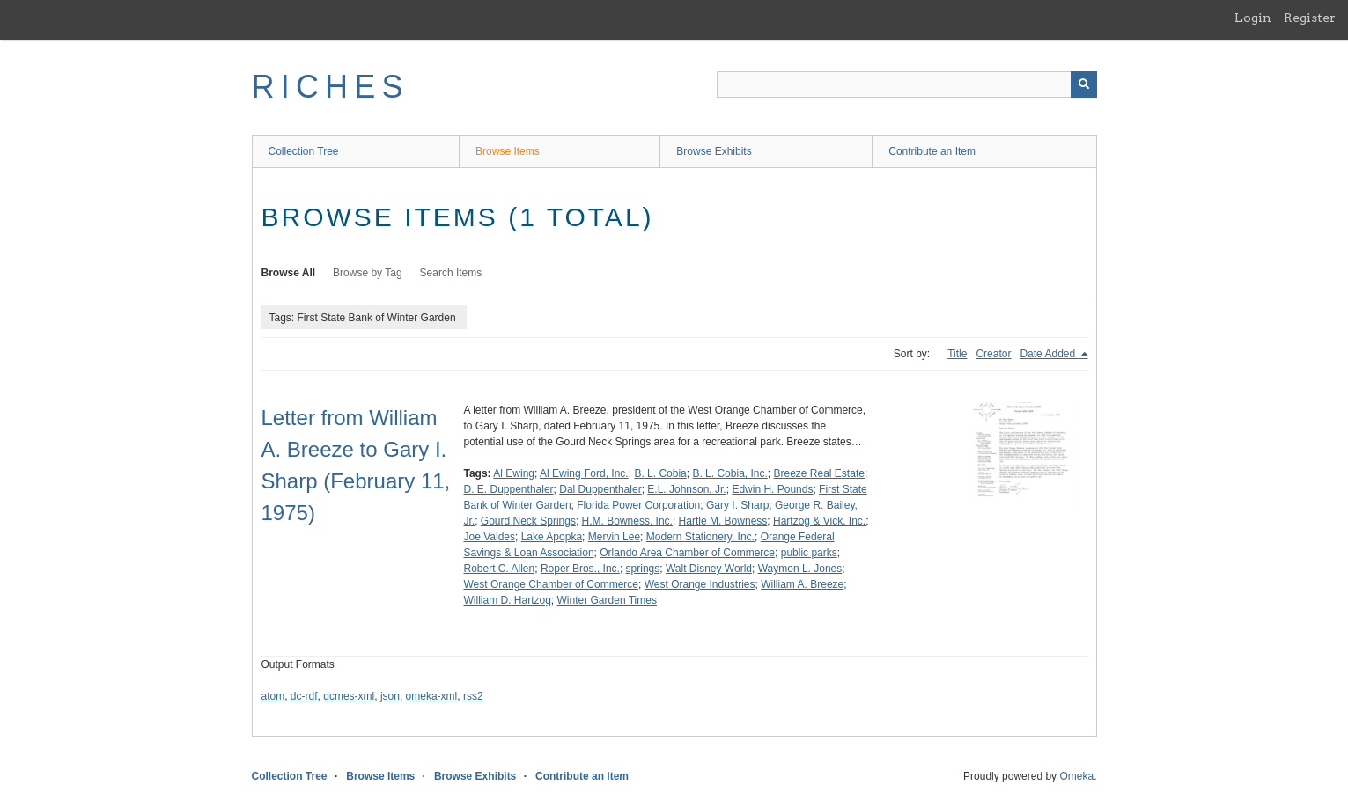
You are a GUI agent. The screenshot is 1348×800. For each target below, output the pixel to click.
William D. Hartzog (507, 600)
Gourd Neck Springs (528, 521)
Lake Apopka (551, 537)
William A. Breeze (802, 584)
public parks (809, 553)
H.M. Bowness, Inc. (627, 521)
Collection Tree (304, 151)
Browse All (288, 273)
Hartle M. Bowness (723, 521)
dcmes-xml (348, 696)
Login (1252, 18)
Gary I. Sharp (737, 505)
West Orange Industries (700, 584)
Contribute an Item (932, 151)
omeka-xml (432, 696)
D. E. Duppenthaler (509, 489)
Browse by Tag (367, 273)
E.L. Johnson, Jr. (686, 489)
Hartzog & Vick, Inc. (819, 521)
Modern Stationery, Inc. (700, 537)
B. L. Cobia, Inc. (729, 473)
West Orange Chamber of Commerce (551, 584)
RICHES (330, 87)
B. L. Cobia (660, 473)
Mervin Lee (614, 537)
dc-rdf (304, 696)
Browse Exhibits (713, 151)
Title (957, 354)
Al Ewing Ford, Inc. (584, 473)
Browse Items (507, 151)
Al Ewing (513, 473)
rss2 (473, 696)
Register (1310, 18)
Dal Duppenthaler (600, 489)
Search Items (451, 273)
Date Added (1049, 354)
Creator (993, 354)
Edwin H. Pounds (772, 489)
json (390, 696)
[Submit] (1084, 84)
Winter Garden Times (607, 600)
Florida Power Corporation (638, 505)
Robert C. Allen (499, 568)
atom (273, 696)
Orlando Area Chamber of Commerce (687, 553)
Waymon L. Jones (800, 568)
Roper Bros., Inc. (580, 568)
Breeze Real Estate (819, 473)
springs (643, 568)
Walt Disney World (709, 568)
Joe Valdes (489, 537)
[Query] (907, 84)
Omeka (1076, 776)
